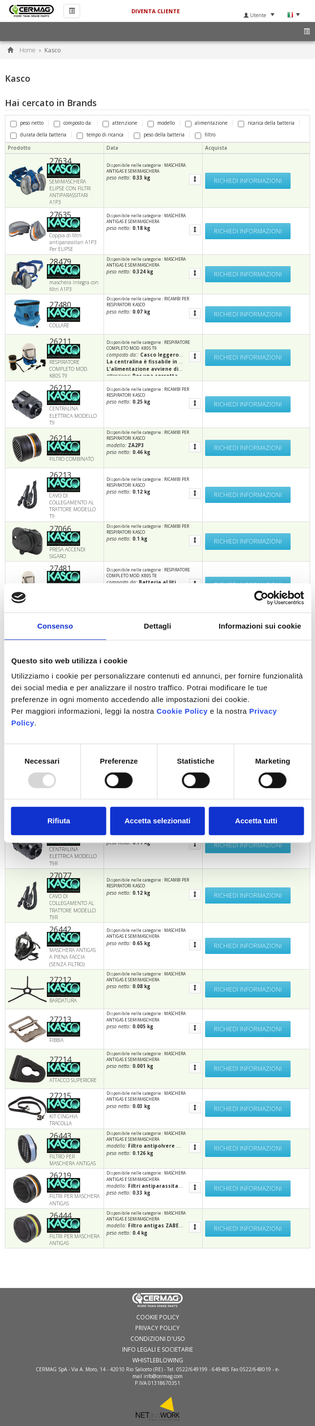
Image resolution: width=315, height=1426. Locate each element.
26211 (60, 341)
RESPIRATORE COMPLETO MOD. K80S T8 (148, 572)
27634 (60, 161)
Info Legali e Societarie (157, 1349)
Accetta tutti (256, 820)
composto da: (73, 122)
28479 (60, 262)
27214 (60, 1060)
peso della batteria (159, 134)
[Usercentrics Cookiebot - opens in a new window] (261, 597)
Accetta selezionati (157, 820)
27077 (60, 876)
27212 (60, 980)
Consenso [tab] (55, 626)
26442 (60, 929)
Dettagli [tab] (157, 626)
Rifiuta (58, 820)
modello (161, 122)
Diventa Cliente (155, 11)
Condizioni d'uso (157, 1338)
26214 (60, 438)
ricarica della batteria (266, 122)
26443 (60, 1136)
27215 (60, 1096)
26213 (60, 475)
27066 (60, 529)
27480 (60, 305)
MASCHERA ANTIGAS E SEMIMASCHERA (146, 168)
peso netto (26, 122)
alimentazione (206, 122)
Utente (259, 15)
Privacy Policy (157, 1328)
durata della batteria (38, 134)
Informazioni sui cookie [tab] (260, 626)
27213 (60, 1019)
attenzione (120, 122)
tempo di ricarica (100, 134)
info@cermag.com (163, 1376)
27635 (60, 215)
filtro (205, 134)
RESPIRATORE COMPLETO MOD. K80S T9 (148, 345)
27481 (60, 568)
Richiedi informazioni (248, 181)
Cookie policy (157, 1317)
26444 (60, 1216)
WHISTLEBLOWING (157, 1360)
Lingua (293, 15)
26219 (60, 1175)
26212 (60, 388)
